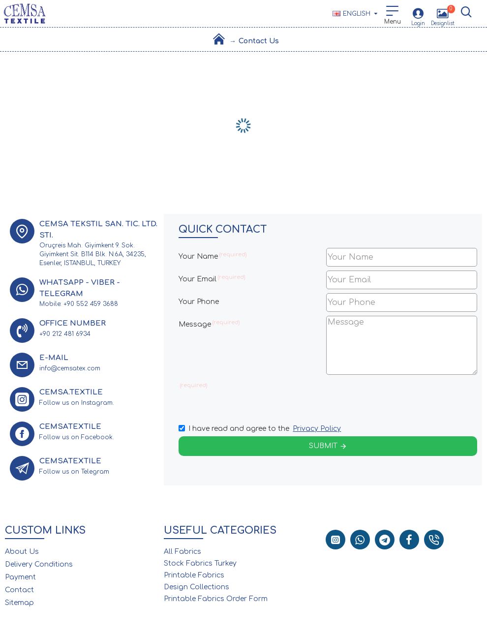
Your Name (198, 256)
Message (195, 324)
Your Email (197, 279)
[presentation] (395, 396)
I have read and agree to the (260, 428)
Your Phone (199, 301)
